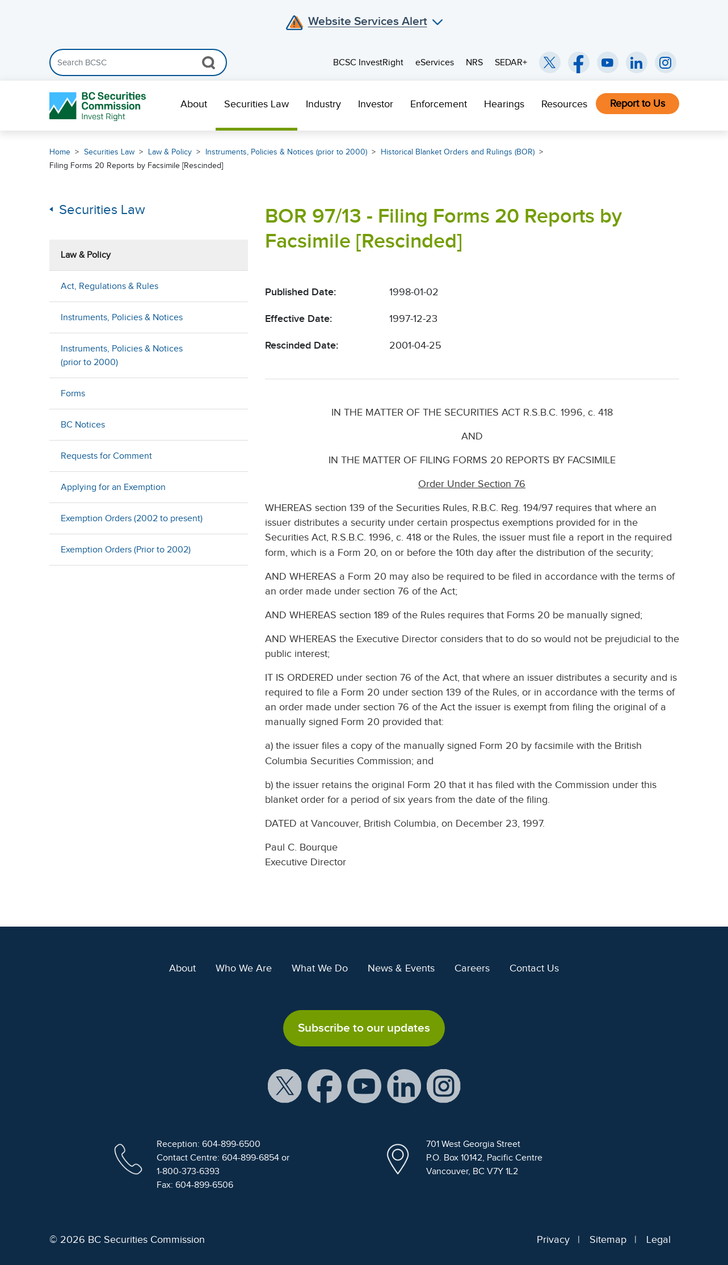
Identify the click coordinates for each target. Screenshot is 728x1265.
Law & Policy (170, 152)
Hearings (504, 104)
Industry (323, 104)
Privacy (553, 1239)
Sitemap (608, 1239)
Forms (73, 393)
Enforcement (438, 104)
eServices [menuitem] (434, 62)
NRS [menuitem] (474, 62)
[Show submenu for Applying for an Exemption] (228, 486)
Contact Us (534, 968)
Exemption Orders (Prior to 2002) (126, 549)
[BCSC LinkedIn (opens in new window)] (636, 62)
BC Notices (83, 425)
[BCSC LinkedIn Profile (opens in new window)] (404, 1085)
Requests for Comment (106, 456)
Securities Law (256, 104)
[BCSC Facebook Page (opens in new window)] (579, 62)
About (193, 104)
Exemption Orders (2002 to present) (132, 518)
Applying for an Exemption (113, 487)
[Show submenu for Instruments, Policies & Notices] (228, 317)
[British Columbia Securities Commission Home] (99, 106)
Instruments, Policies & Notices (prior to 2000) (286, 152)
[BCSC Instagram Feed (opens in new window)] (665, 62)
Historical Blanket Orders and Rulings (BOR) (458, 152)
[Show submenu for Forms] (228, 393)
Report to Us (637, 103)
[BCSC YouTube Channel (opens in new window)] (607, 62)
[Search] (138, 62)
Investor (375, 104)
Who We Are (244, 968)
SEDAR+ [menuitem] (511, 62)
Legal (658, 1239)
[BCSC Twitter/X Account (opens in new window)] (550, 62)
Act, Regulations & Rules (109, 286)
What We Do (320, 968)
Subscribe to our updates (364, 1027)
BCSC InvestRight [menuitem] (368, 62)
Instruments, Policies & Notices (122, 317)
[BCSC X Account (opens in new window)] (285, 1085)
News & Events (401, 968)
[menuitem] (194, 106)
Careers (472, 968)
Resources (564, 104)
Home (59, 152)
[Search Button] (208, 62)
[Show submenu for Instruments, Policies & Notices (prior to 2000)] (228, 355)
